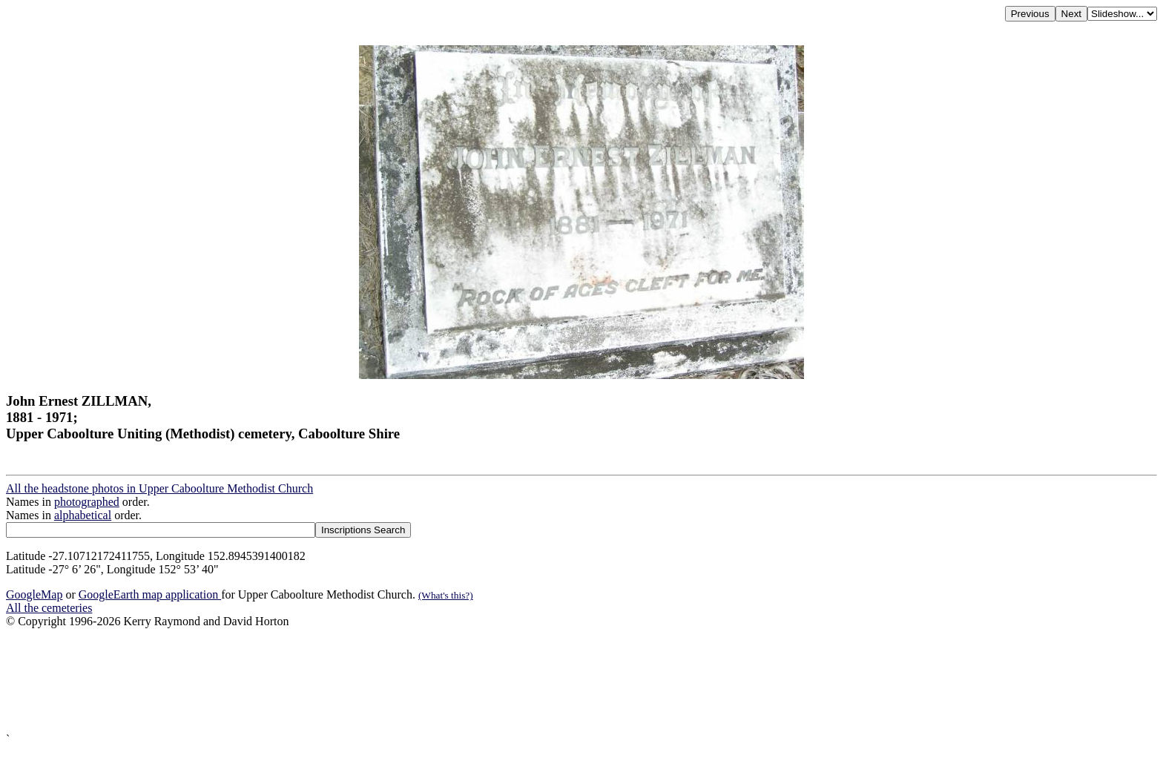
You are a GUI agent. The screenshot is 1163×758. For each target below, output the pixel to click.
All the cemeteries (49, 608)
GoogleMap (34, 594)
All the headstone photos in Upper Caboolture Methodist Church (159, 488)
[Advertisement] (451, 680)
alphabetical (82, 515)
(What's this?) (445, 595)
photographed (86, 501)
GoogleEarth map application (150, 594)
